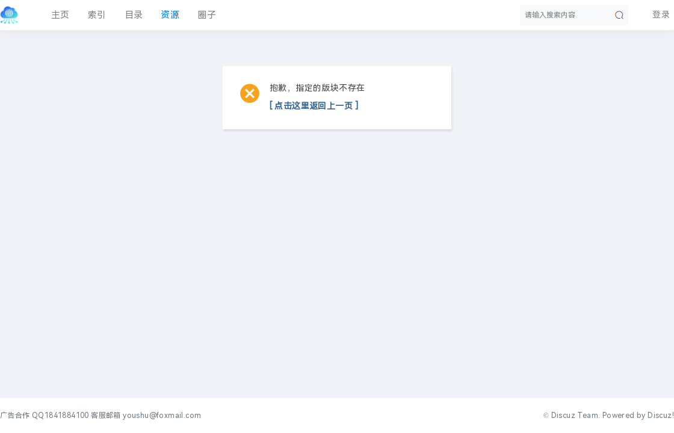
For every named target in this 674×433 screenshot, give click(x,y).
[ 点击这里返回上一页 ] (314, 106)
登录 (661, 14)
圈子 (206, 15)
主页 (60, 15)
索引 (97, 15)
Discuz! (661, 415)
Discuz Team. (576, 415)
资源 (170, 15)
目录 (134, 15)
